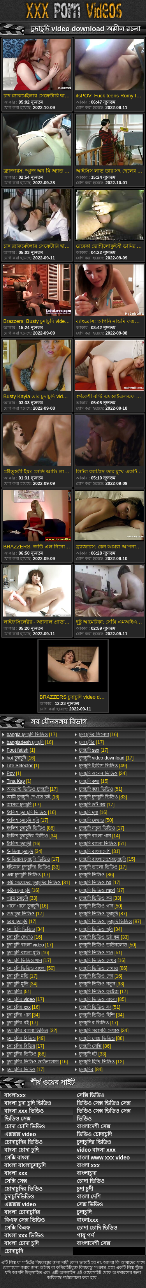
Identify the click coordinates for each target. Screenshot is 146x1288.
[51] (19, 991)
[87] (103, 913)
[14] (99, 836)
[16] (30, 742)
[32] (32, 1030)
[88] (26, 1054)
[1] (21, 750)
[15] (94, 781)
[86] (31, 828)
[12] (101, 1061)
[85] (102, 999)
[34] (32, 836)
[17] (32, 734)
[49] (26, 1038)
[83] (103, 797)
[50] (31, 968)
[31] (38, 882)
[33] (33, 867)
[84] (90, 1069)
